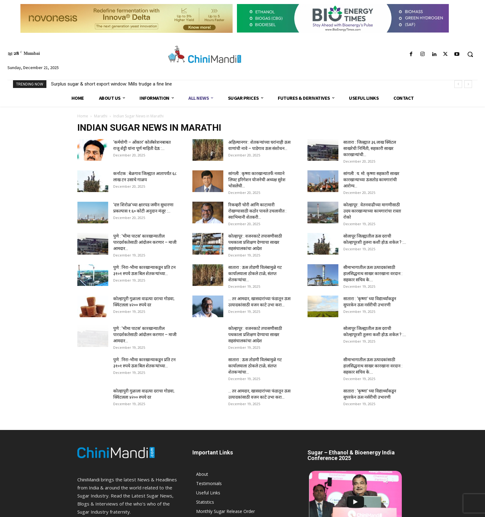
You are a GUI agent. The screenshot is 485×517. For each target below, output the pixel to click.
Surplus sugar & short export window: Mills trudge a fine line (111, 84)
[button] (470, 54)
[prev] (458, 84)
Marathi (100, 116)
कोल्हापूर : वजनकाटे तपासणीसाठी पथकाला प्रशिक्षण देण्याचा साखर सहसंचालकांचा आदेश (255, 242)
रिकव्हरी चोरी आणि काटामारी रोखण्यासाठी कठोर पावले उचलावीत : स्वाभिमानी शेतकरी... (257, 211)
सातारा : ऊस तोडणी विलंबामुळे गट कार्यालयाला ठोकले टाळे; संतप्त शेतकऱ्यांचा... (255, 273)
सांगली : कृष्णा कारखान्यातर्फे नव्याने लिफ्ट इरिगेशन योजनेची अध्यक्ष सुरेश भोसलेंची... (256, 179)
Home (82, 116)
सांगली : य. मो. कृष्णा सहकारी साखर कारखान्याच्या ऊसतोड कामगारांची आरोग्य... (371, 179)
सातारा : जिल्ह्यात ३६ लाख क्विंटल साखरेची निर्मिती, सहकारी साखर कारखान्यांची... (369, 148)
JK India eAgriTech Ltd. (128, 511)
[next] (468, 84)
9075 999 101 (111, 450)
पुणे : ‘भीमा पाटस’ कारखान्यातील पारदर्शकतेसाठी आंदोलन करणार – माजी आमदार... (145, 242)
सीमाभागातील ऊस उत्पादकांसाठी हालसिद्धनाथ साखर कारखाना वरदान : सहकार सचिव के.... (372, 273)
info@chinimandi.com (118, 442)
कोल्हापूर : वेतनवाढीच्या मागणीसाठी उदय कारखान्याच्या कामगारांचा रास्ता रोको (372, 211)
